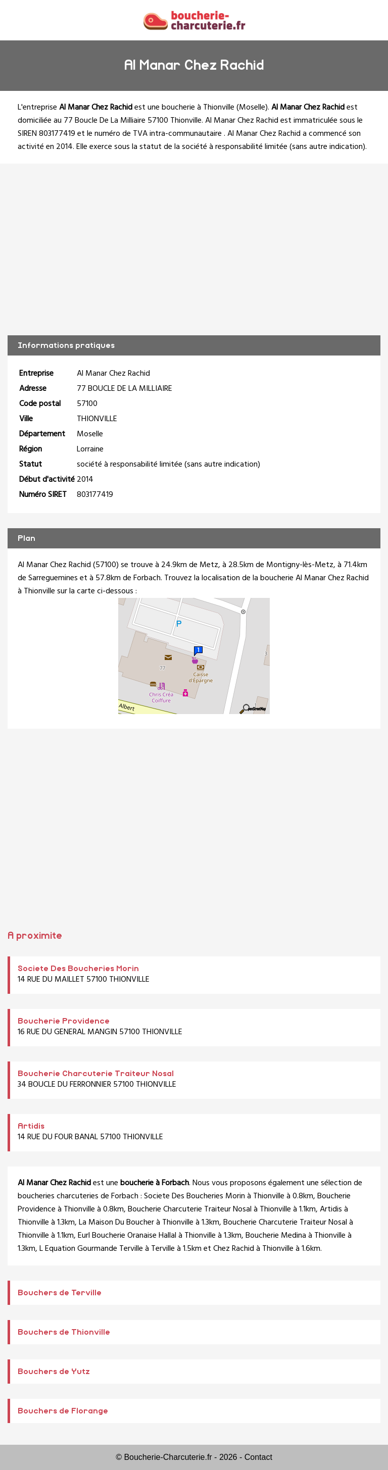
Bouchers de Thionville (64, 1332)
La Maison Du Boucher (116, 1222)
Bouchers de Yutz (54, 1371)
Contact (258, 1457)
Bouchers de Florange (63, 1411)
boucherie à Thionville (198, 107)
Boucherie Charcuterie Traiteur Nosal (96, 1074)
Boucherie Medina (276, 1235)
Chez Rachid (233, 1248)
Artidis (31, 1126)
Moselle (252, 107)
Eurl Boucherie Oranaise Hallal (127, 1235)
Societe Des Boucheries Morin (78, 969)
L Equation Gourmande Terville (91, 1248)
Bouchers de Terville (60, 1293)
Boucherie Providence (64, 1021)
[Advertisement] (194, 249)
